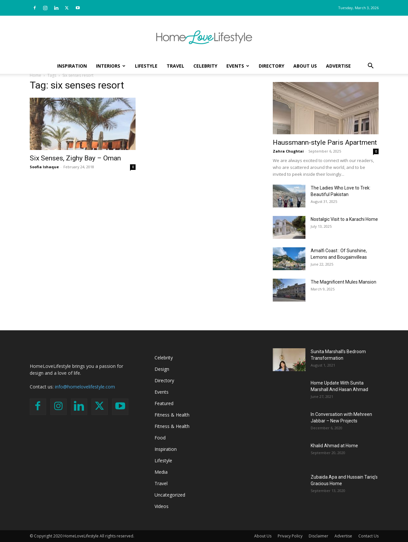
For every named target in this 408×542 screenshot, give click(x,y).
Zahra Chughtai (288, 151)
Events (237, 66)
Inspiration (72, 66)
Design (162, 369)
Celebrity (205, 66)
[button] (371, 66)
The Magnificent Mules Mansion (343, 282)
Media (161, 472)
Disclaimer (318, 536)
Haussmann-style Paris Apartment (325, 142)
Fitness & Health (172, 415)
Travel (175, 66)
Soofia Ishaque (44, 166)
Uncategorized (170, 495)
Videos (162, 506)
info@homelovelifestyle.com (85, 387)
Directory (271, 66)
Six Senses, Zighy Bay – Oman (75, 158)
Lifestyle (146, 66)
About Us (305, 66)
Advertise (338, 66)
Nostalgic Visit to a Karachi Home (344, 219)
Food (160, 438)
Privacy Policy (290, 536)
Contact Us (368, 536)
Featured (164, 403)
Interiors (110, 66)
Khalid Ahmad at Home (334, 445)
